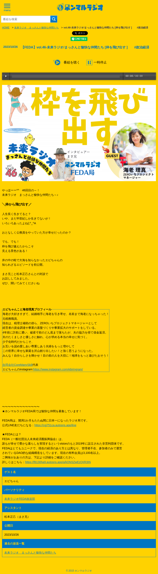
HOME (5, 27)
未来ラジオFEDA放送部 (19, 498)
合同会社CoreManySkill (17, 364)
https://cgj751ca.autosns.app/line (55, 425)
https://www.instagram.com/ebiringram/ (58, 369)
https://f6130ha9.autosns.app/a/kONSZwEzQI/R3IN (58, 462)
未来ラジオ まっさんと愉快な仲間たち (36, 27)
